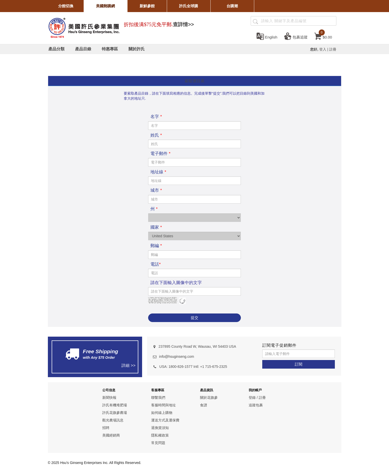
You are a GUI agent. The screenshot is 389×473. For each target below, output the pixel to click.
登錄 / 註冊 (257, 398)
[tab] (194, 81)
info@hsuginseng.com (176, 356)
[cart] (323, 36)
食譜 (203, 405)
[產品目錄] (83, 49)
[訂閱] (298, 364)
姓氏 (156, 135)
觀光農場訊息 (112, 420)
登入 (322, 49)
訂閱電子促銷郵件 (279, 345)
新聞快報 (109, 398)
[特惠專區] (110, 49)
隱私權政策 (160, 435)
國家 (156, 227)
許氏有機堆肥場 (114, 405)
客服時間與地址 (163, 405)
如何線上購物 (161, 413)
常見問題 (158, 443)
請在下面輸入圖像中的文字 (176, 282)
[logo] (84, 27)
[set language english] (266, 36)
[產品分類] (56, 49)
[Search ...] (293, 21)
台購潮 (232, 6)
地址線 (158, 172)
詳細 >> (128, 365)
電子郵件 (160, 153)
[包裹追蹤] (296, 36)
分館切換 (65, 6)
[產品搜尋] (255, 21)
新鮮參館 (147, 6)
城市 (156, 190)
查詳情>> (183, 24)
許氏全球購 (188, 6)
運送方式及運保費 (165, 420)
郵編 (156, 245)
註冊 (332, 49)
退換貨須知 (160, 428)
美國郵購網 (105, 6)
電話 (155, 264)
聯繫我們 (158, 398)
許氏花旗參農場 (114, 413)
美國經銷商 (111, 435)
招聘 (105, 428)
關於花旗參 (209, 398)
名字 (156, 116)
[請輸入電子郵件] (298, 353)
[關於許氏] (136, 49)
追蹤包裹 (256, 405)
